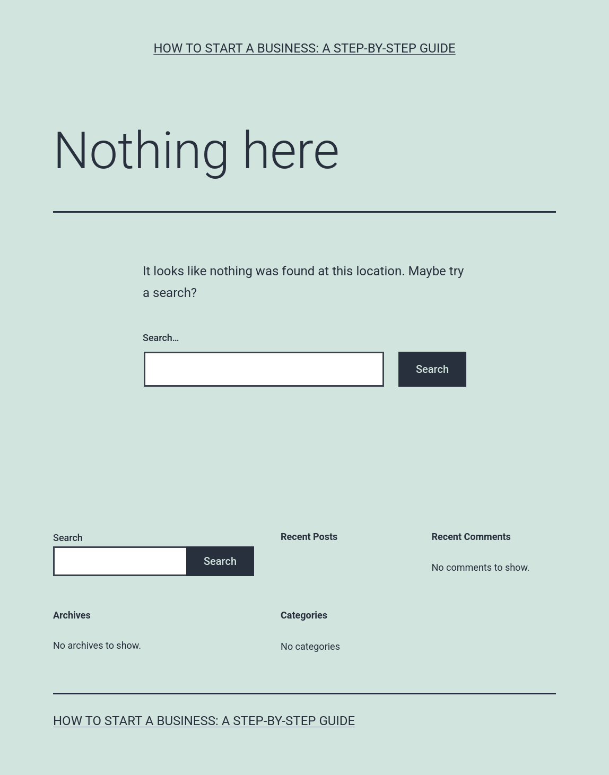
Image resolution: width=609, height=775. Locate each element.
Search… (161, 337)
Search (68, 537)
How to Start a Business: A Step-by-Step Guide (304, 48)
